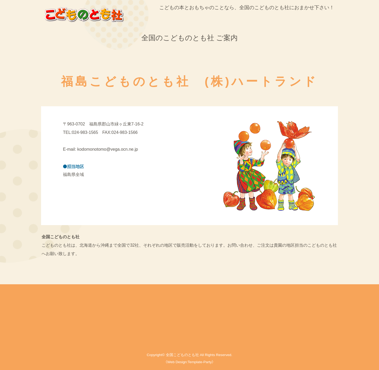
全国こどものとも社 (182, 355)
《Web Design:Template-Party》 (190, 362)
